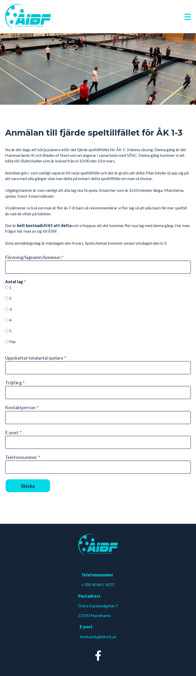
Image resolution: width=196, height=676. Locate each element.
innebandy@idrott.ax (98, 636)
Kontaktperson (20, 407)
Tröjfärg (13, 382)
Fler (12, 341)
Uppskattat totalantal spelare (34, 358)
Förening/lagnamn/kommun (32, 257)
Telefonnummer (21, 457)
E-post (11, 432)
